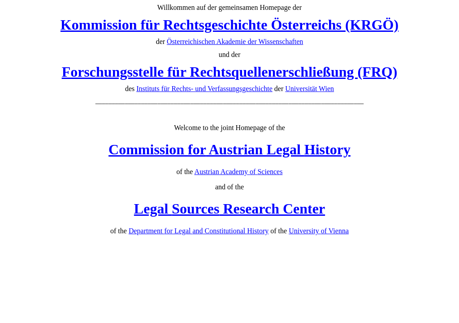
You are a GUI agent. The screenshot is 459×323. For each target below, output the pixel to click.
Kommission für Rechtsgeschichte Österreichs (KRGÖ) (229, 25)
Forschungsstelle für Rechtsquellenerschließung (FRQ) (230, 72)
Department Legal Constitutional (198, 231)
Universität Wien (309, 88)
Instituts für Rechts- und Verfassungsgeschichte (204, 88)
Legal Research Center (229, 209)
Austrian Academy (239, 171)
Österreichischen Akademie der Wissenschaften (235, 41)
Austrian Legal (229, 149)
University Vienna (319, 231)
